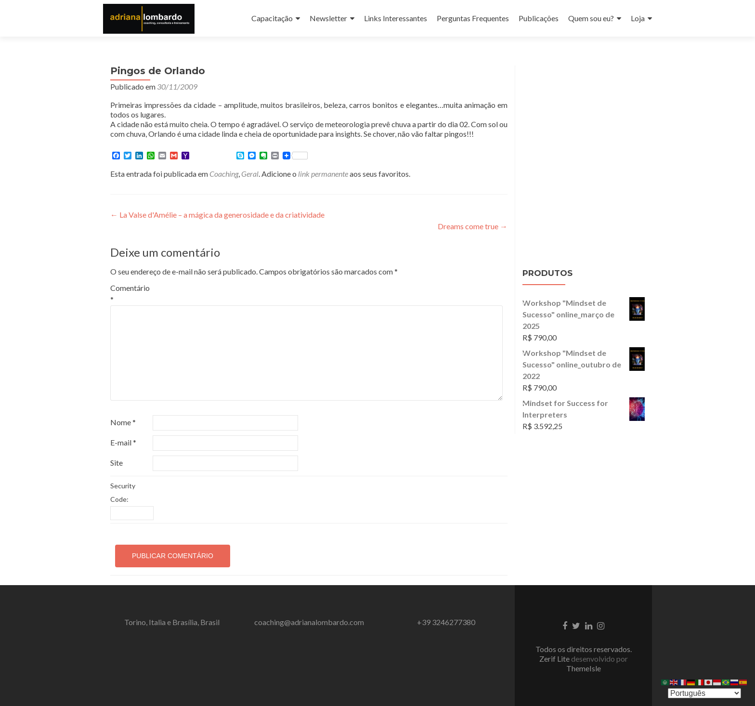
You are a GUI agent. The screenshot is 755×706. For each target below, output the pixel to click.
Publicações (539, 18)
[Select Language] (704, 693)
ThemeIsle (583, 668)
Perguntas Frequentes (473, 18)
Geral (250, 173)
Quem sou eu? (591, 18)
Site (116, 462)
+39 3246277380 (446, 622)
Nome (123, 422)
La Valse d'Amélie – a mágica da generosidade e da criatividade (217, 214)
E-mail (123, 442)
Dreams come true (473, 226)
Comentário (130, 293)
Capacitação (272, 18)
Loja (638, 18)
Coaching (223, 173)
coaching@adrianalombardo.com (309, 622)
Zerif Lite (555, 658)
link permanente (323, 173)
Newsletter (328, 18)
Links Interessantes (395, 18)
